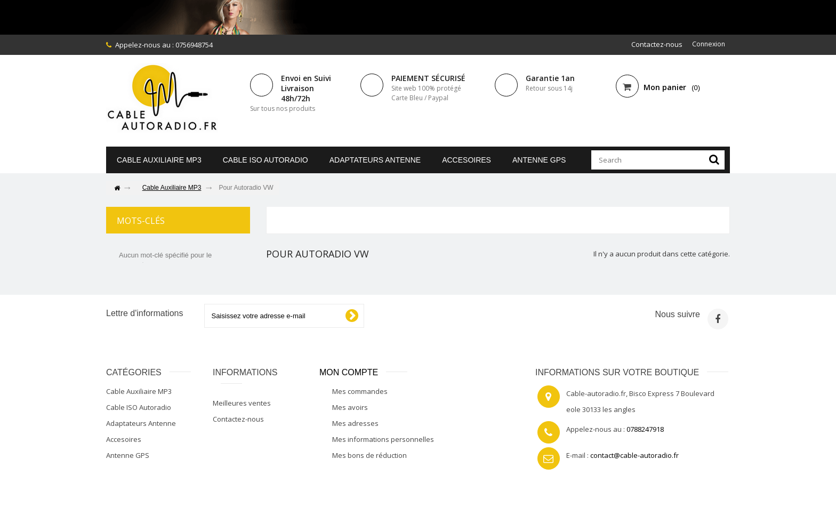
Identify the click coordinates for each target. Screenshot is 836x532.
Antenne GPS (539, 160)
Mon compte (348, 372)
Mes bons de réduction (369, 456)
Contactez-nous (654, 44)
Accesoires (466, 160)
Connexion (707, 44)
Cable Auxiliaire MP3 (159, 160)
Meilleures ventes (242, 403)
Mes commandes (360, 392)
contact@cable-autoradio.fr (634, 456)
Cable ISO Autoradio (265, 160)
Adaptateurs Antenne (375, 160)
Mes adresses (355, 424)
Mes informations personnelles (383, 440)
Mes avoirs (350, 408)
